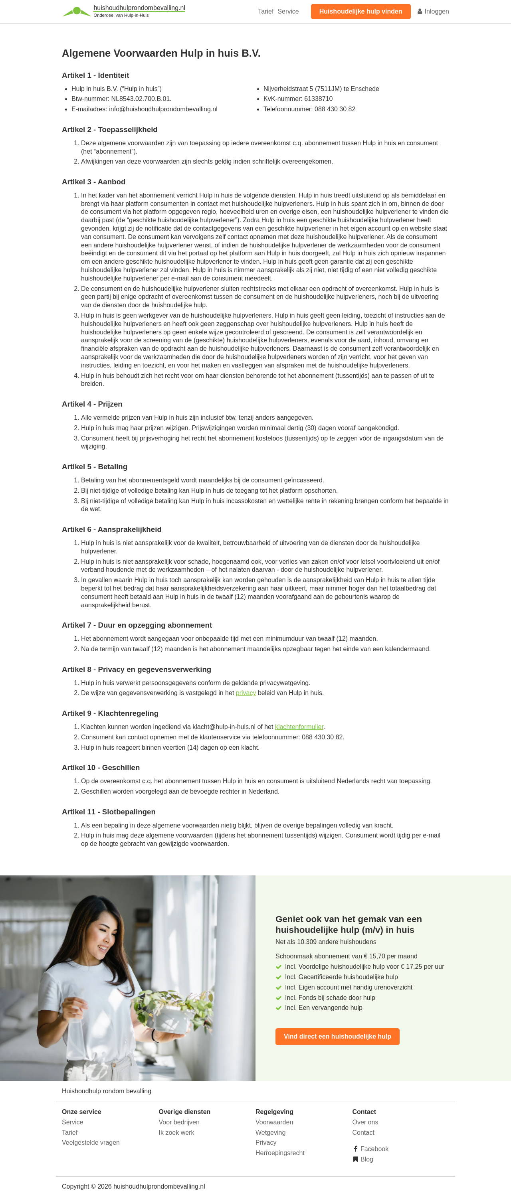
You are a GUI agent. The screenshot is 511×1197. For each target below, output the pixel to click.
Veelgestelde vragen (91, 1142)
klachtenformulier (299, 726)
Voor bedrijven (179, 1122)
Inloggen (432, 11)
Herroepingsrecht (280, 1153)
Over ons (365, 1122)
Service (288, 11)
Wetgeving (270, 1132)
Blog (366, 1159)
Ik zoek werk (176, 1132)
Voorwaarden (274, 1122)
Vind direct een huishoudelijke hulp (337, 1036)
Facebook (374, 1149)
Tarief (265, 11)
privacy (246, 692)
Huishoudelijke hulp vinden (360, 11)
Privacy (266, 1142)
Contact (363, 1132)
